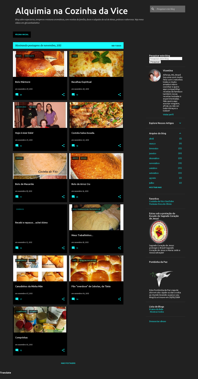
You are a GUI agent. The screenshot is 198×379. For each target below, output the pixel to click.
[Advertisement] (135, 93)
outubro (153, 168)
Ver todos (116, 46)
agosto (152, 178)
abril (151, 138)
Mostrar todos (157, 312)
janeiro (152, 153)
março (152, 143)
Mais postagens (68, 363)
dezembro (154, 158)
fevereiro (153, 148)
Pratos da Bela (156, 309)
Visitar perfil (168, 114)
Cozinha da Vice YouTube (161, 201)
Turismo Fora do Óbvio (160, 204)
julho (151, 183)
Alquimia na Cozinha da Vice (71, 11)
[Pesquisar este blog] (170, 9)
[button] (63, 95)
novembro (154, 163)
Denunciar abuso (157, 321)
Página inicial (22, 34)
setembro (154, 173)
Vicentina (168, 70)
